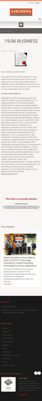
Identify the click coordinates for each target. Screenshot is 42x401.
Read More (7, 284)
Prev (36, 227)
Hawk (5, 348)
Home (3, 31)
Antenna (6, 345)
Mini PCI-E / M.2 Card (10, 355)
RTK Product (7, 342)
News (9, 31)
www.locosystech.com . (9, 174)
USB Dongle (7, 352)
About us (6, 332)
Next (39, 227)
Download (6, 359)
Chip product (7, 335)
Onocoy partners (9, 365)
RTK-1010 (23, 378)
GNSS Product (8, 338)
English (37, 3)
